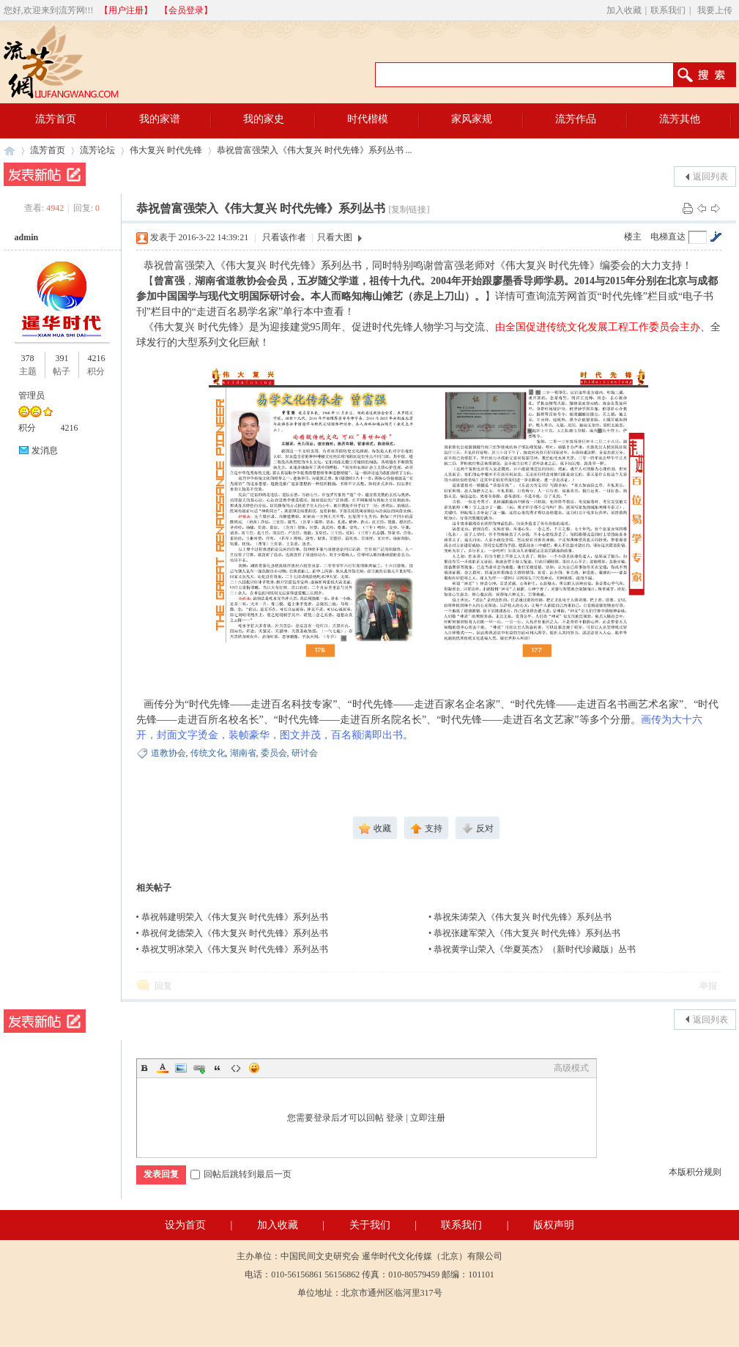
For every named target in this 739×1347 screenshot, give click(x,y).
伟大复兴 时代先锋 (166, 150)
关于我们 (369, 1225)
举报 (708, 986)
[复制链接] (408, 209)
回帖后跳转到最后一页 (240, 1174)
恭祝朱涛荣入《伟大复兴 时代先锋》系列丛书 (523, 917)
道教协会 (168, 753)
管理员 (31, 395)
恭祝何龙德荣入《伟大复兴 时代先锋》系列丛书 (234, 933)
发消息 (44, 450)
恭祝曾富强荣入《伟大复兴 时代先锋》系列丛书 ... (314, 150)
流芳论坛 (97, 150)
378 (27, 358)
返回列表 (710, 176)
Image (181, 1068)
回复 (163, 986)
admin (27, 237)
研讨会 (304, 753)
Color (162, 1068)
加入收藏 (624, 10)
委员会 (274, 753)
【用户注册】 (126, 10)
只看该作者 (284, 237)
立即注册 (427, 1118)
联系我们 (668, 10)
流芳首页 (47, 150)
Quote (217, 1068)
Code (236, 1068)
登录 (395, 1118)
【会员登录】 (186, 10)
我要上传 (714, 10)
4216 (96, 358)
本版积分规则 (695, 1172)
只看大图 (334, 237)
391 (61, 358)
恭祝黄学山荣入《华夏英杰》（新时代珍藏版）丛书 (535, 949)
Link (199, 1068)
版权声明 (553, 1225)
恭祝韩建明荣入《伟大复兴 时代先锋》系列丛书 (234, 917)
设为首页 (185, 1225)
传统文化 (208, 753)
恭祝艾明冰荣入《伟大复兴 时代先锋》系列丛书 (234, 949)
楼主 (633, 236)
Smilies (254, 1068)
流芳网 (9, 150)
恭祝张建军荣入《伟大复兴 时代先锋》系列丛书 (527, 933)
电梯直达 (668, 236)
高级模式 (571, 1068)
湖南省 (243, 753)
